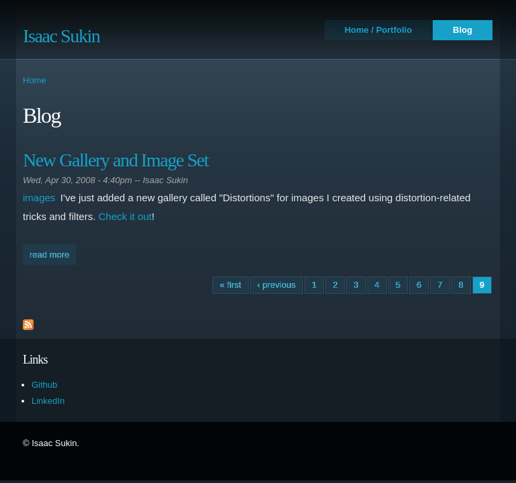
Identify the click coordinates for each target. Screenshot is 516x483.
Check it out (125, 216)
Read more (53, 253)
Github (44, 385)
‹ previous (276, 285)
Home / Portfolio (378, 30)
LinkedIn (48, 401)
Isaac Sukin (61, 35)
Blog (462, 30)
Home (34, 80)
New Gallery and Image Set (115, 160)
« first (230, 285)
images (39, 197)
